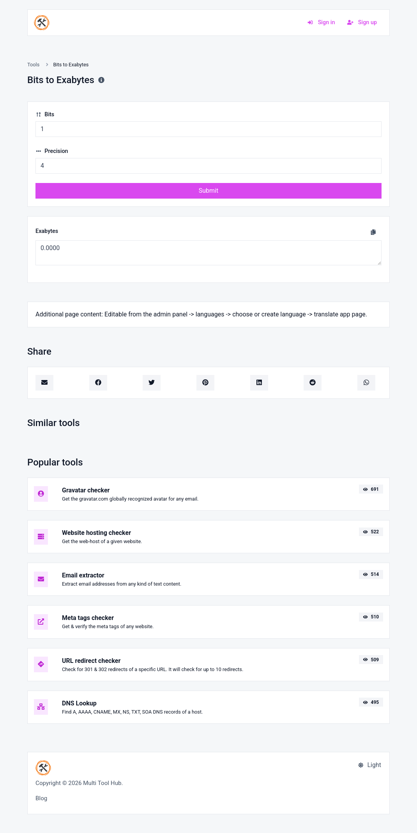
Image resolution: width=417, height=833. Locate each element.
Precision (51, 151)
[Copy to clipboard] (373, 232)
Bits (44, 114)
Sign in (321, 22)
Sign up (362, 22)
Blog (41, 798)
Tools (33, 64)
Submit (208, 190)
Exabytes (46, 231)
